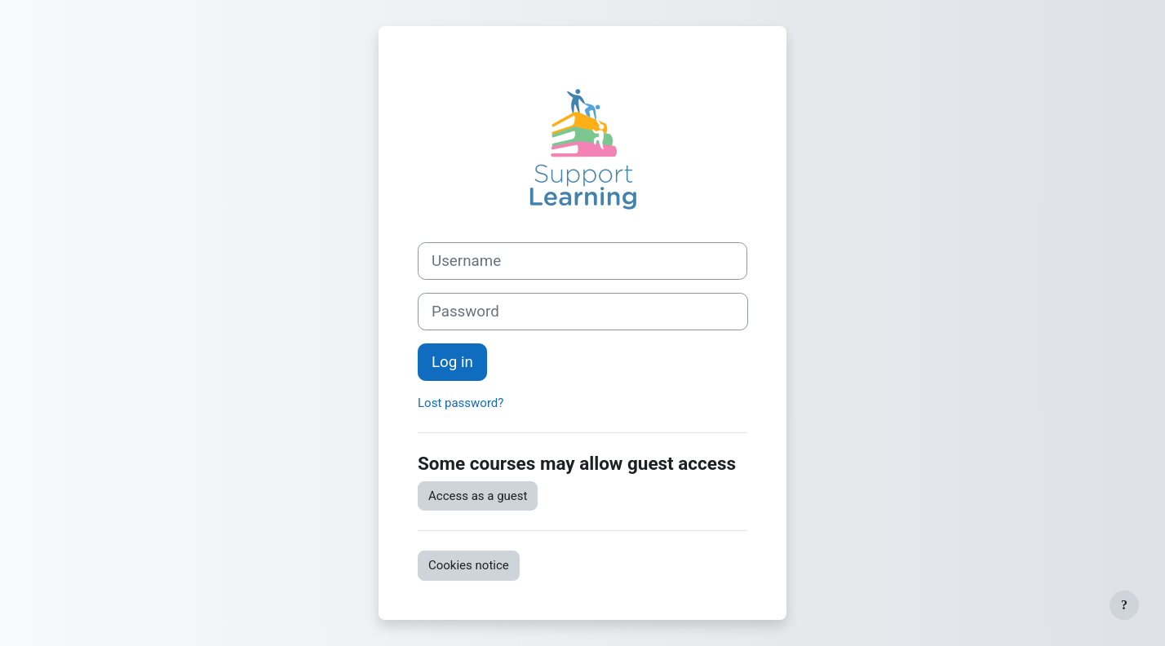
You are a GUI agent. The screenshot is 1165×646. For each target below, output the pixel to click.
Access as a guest (477, 496)
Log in (452, 362)
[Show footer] (1124, 605)
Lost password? (460, 403)
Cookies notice (468, 565)
